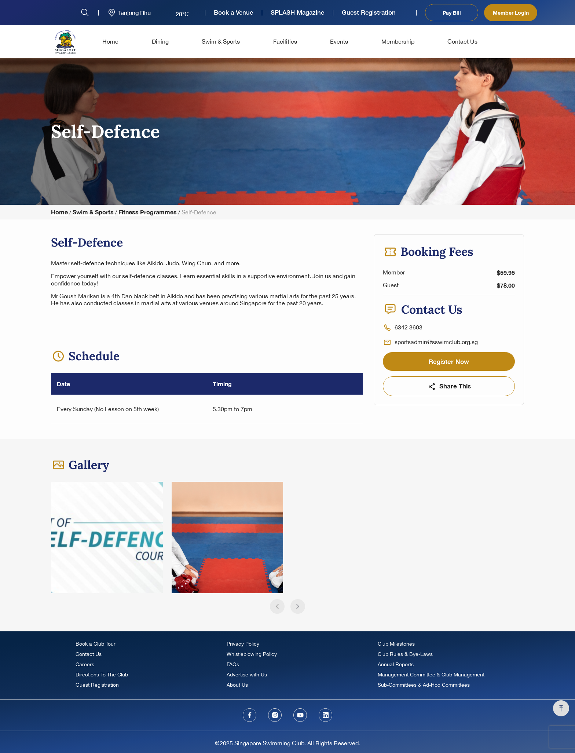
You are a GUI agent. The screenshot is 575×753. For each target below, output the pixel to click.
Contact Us (462, 41)
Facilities (285, 41)
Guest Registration (369, 12)
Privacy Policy (243, 644)
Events (339, 41)
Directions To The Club (102, 675)
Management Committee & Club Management (431, 675)
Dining (160, 41)
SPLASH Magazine (297, 12)
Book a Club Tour (96, 644)
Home (110, 41)
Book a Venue (233, 12)
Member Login (511, 13)
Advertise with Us (247, 675)
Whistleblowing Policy (252, 654)
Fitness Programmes (147, 211)
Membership (397, 41)
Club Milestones (396, 644)
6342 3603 (408, 327)
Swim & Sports (221, 41)
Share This (449, 386)
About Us (237, 685)
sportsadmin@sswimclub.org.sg (436, 342)
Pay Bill (452, 13)
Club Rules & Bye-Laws (405, 654)
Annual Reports (396, 664)
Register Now (449, 361)
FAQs (233, 664)
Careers (85, 664)
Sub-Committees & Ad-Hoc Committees (424, 685)
